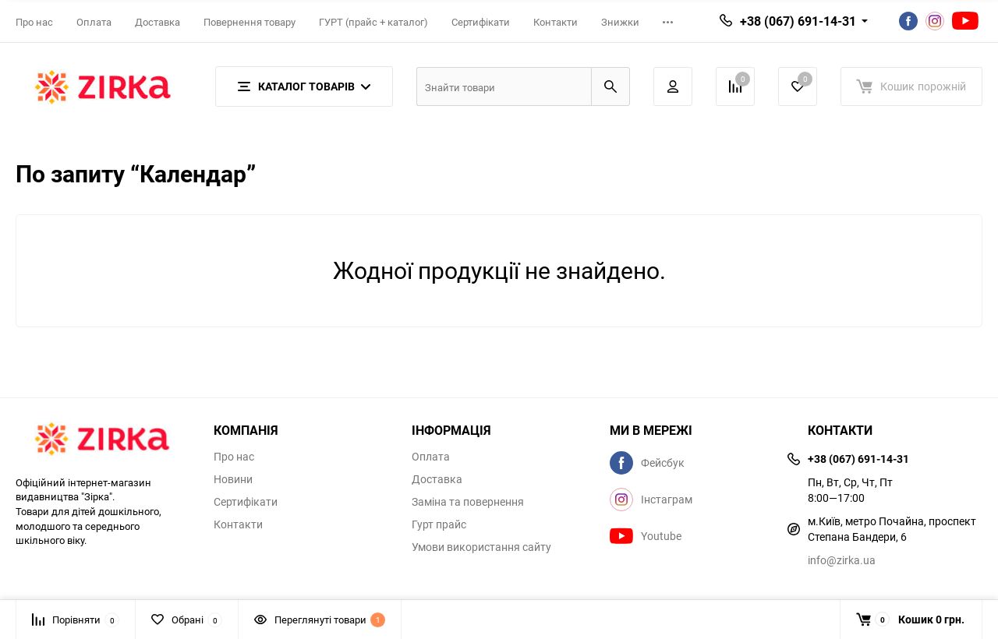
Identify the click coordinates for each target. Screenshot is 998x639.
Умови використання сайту (481, 547)
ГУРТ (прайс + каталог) (373, 22)
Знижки (620, 22)
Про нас (34, 22)
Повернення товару (249, 22)
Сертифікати (480, 22)
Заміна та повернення (468, 501)
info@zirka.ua (842, 560)
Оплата (93, 22)
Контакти (555, 22)
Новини (233, 479)
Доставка (157, 22)
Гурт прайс (439, 524)
